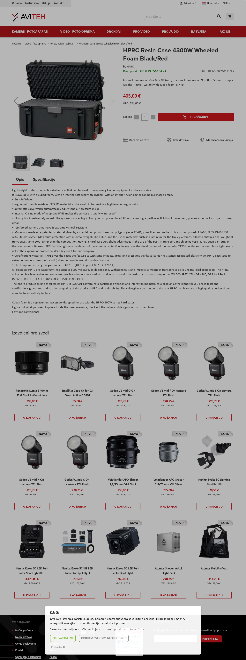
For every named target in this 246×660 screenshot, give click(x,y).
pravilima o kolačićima (129, 629)
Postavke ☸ (58, 647)
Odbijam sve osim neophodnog (103, 638)
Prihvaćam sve (62, 638)
